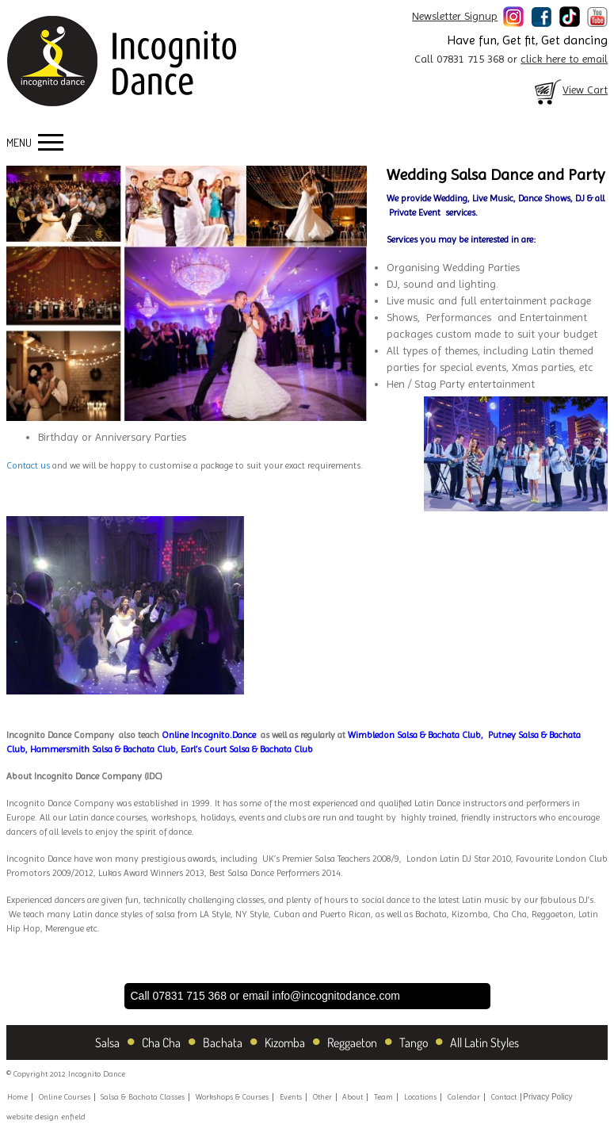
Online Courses (64, 1096)
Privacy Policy (547, 1096)
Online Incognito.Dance (209, 734)
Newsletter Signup (455, 16)
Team (383, 1096)
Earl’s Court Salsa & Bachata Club (247, 749)
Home (17, 1096)
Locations (420, 1096)
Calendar (464, 1096)
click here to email (564, 58)
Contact (504, 1096)
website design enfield (46, 1116)
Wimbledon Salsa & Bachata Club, (417, 734)
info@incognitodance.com (336, 995)
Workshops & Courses (232, 1096)
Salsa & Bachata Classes (143, 1096)
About (352, 1096)
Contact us (28, 465)
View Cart (570, 89)
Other (322, 1096)
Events (291, 1096)
